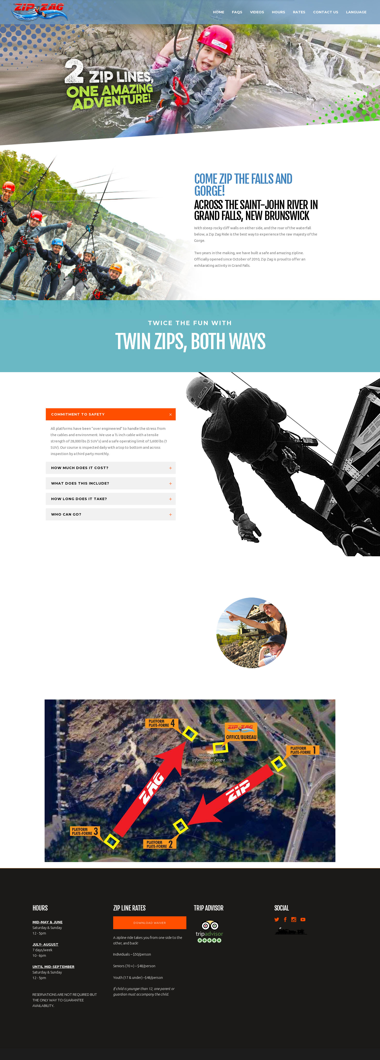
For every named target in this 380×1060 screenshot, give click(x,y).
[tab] (111, 414)
